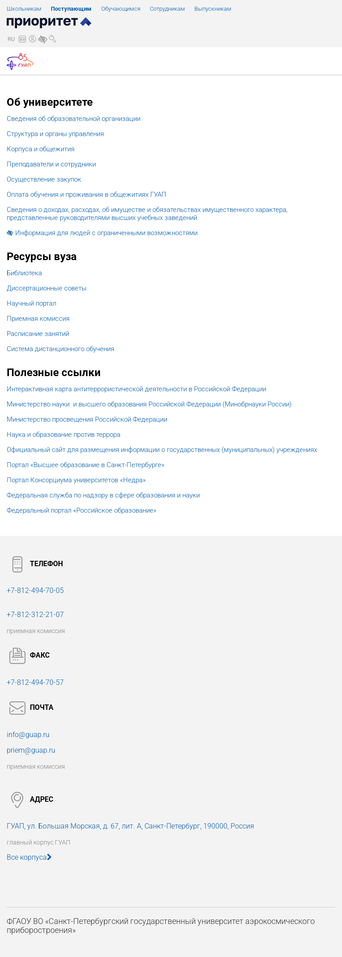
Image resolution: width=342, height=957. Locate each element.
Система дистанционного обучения (60, 349)
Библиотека (24, 273)
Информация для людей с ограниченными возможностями (102, 233)
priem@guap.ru (31, 750)
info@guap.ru (28, 734)
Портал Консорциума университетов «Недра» (76, 480)
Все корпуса (29, 857)
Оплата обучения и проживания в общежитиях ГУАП (86, 195)
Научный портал (31, 303)
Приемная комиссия (38, 319)
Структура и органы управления (55, 134)
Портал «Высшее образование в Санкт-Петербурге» (86, 465)
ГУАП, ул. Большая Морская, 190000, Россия (130, 826)
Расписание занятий (38, 334)
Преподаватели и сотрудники (51, 164)
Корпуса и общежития (40, 149)
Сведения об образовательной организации (73, 119)
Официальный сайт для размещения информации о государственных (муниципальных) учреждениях (162, 450)
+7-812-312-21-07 (35, 614)
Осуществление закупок (44, 179)
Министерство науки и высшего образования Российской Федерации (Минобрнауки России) (149, 404)
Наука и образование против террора (63, 435)
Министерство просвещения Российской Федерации (87, 419)
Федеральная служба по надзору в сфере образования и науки (103, 495)
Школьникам (24, 8)
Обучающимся (120, 8)
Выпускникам (212, 8)
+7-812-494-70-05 (35, 590)
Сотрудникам (167, 8)
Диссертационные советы (47, 288)
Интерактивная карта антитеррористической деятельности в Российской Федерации (136, 389)
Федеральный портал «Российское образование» (82, 510)
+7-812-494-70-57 (35, 682)
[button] (11, 39)
